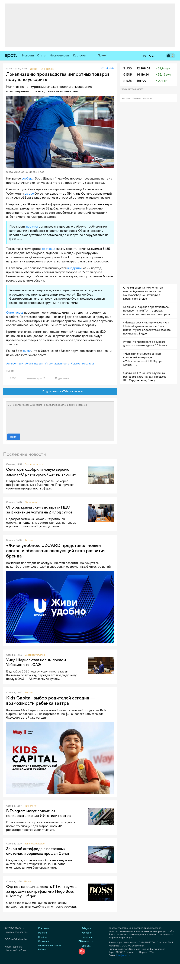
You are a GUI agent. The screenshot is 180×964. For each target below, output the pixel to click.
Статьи (41, 55)
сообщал (28, 178)
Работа (42, 949)
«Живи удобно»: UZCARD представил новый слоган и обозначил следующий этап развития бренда (56, 551)
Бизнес (29, 540)
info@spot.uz (123, 955)
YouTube (85, 946)
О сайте (42, 937)
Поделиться (60, 378)
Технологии (31, 805)
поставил (48, 249)
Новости (28, 55)
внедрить (74, 268)
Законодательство (35, 464)
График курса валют (133, 88)
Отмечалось (14, 312)
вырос (29, 193)
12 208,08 (143, 68)
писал (27, 351)
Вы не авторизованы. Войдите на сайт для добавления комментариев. (60, 417)
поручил (32, 226)
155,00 (141, 80)
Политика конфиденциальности (49, 943)
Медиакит (136, 98)
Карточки (79, 55)
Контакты (147, 98)
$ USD (127, 68)
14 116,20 (143, 74)
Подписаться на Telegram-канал (60, 391)
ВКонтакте (86, 941)
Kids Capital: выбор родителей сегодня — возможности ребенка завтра (50, 700)
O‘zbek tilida (107, 68)
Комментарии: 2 (33, 378)
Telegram (85, 928)
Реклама (126, 98)
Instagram (85, 937)
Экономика (31, 502)
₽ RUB (127, 80)
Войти (13, 436)
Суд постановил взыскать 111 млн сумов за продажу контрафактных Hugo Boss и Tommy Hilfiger (41, 891)
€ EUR (127, 74)
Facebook (85, 932)
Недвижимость (60, 55)
